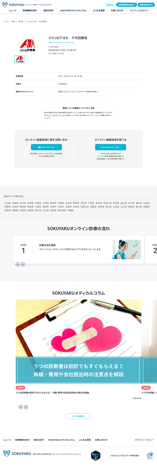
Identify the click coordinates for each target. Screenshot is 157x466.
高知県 (8, 210)
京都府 (53, 206)
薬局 (13, 21)
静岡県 (23, 206)
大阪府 (61, 206)
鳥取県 (93, 206)
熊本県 (38, 210)
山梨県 (146, 202)
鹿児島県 (62, 210)
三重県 (38, 206)
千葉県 (91, 202)
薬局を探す (49, 10)
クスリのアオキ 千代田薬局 (37, 21)
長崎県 (30, 210)
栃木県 (68, 202)
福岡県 (15, 210)
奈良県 (76, 206)
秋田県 (38, 202)
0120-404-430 (48, 147)
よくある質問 (99, 10)
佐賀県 (23, 210)
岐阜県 (15, 206)
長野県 (8, 206)
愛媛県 (146, 206)
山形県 (46, 202)
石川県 (131, 202)
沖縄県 (70, 210)
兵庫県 (68, 206)
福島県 (53, 202)
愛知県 (30, 206)
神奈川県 (107, 202)
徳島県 (131, 206)
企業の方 (110, 4)
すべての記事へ (78, 416)
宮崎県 (53, 210)
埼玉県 (20, 21)
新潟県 (116, 202)
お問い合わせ (117, 10)
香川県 (139, 206)
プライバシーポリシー (144, 439)
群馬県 (76, 202)
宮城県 (30, 202)
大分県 (46, 210)
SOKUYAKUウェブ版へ (110, 147)
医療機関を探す (30, 10)
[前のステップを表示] (18, 264)
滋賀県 (46, 206)
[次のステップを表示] (23, 264)
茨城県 (61, 202)
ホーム (6, 21)
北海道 (8, 202)
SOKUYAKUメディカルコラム (73, 10)
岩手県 (23, 202)
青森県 (15, 202)
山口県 (123, 206)
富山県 (123, 202)
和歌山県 (84, 206)
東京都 (99, 202)
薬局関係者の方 (146, 4)
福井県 (139, 202)
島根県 (101, 206)
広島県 (116, 206)
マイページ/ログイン (139, 10)
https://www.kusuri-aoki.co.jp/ (61, 42)
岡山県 (108, 206)
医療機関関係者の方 (126, 4)
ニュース (12, 10)
